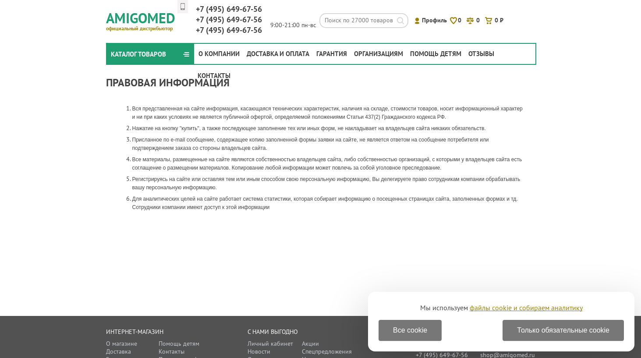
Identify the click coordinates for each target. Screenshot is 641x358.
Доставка (118, 351)
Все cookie (410, 330)
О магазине (121, 343)
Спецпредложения (327, 351)
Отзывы (481, 54)
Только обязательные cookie (563, 330)
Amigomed (144, 20)
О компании (219, 54)
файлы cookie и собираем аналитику (526, 307)
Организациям (378, 54)
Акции (310, 343)
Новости (259, 351)
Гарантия (331, 54)
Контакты (214, 75)
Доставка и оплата (278, 54)
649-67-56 (229, 9)
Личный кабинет (270, 343)
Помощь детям (435, 54)
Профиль (434, 20)
